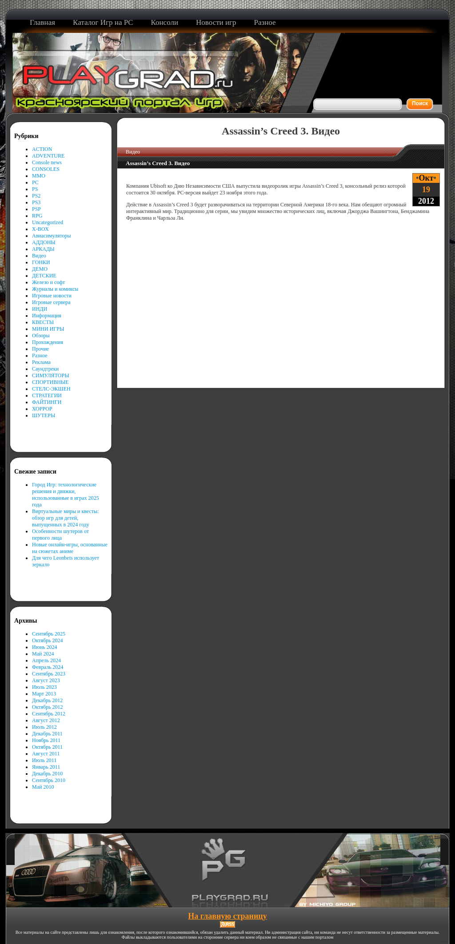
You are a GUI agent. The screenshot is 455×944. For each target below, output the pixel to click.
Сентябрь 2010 (48, 780)
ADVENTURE (48, 156)
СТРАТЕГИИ (47, 395)
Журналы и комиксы (55, 289)
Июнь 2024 (44, 647)
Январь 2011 (46, 767)
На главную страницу (227, 916)
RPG (37, 216)
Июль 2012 (44, 727)
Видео (39, 256)
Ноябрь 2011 (46, 740)
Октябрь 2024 (47, 640)
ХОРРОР (42, 409)
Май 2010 (43, 787)
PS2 (36, 196)
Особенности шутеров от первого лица (60, 534)
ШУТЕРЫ (43, 415)
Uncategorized (47, 222)
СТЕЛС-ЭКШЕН (51, 389)
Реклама (41, 362)
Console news (47, 162)
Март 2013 (44, 694)
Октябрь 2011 (47, 747)
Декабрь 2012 (47, 700)
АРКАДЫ (43, 249)
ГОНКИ (41, 262)
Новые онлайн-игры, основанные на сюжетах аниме (70, 547)
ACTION (42, 149)
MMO (38, 176)
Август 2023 (46, 680)
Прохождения (47, 342)
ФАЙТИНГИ (46, 402)
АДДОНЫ (44, 242)
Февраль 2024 (47, 667)
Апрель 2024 (46, 660)
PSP (36, 209)
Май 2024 (43, 654)
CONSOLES (46, 169)
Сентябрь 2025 (48, 634)
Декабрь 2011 (47, 734)
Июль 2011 (44, 760)
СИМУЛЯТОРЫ (50, 375)
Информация (46, 315)
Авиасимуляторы (51, 236)
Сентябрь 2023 (48, 674)
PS (35, 189)
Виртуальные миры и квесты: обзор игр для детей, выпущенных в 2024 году (65, 518)
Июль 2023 (44, 687)
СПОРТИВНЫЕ (50, 382)
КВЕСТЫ (43, 322)
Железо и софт (48, 282)
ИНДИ (39, 309)
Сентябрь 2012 (48, 714)
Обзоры (41, 335)
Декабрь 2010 (47, 773)
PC (35, 182)
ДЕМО (40, 269)
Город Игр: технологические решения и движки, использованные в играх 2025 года (65, 495)
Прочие (40, 349)
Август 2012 (46, 720)
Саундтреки (45, 369)
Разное (40, 355)
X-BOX (40, 229)
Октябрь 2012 (47, 707)
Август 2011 (46, 753)
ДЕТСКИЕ (44, 276)
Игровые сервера (51, 302)
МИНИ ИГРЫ (48, 329)
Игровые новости (52, 295)
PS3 (36, 202)
